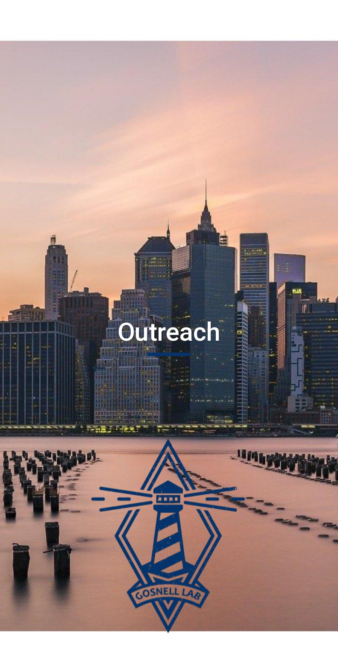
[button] (169, 656)
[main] (169, 336)
